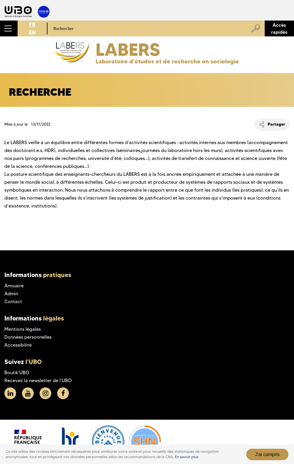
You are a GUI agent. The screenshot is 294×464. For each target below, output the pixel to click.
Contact (13, 301)
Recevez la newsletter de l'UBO (38, 380)
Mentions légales (22, 329)
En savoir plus (186, 457)
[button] (9, 28)
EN (32, 32)
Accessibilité (18, 345)
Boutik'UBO (16, 372)
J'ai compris (267, 454)
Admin (11, 293)
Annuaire (14, 285)
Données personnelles (28, 337)
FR (32, 24)
